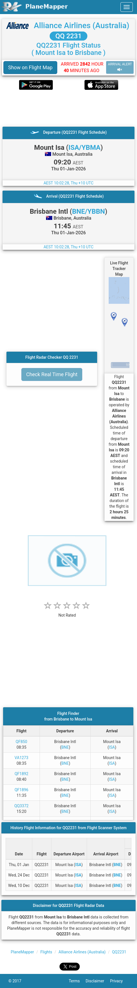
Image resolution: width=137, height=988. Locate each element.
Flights (46, 952)
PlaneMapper (22, 952)
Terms (77, 981)
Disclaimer (98, 981)
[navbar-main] (126, 7)
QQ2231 (119, 952)
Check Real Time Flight (51, 374)
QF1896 (21, 790)
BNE (65, 747)
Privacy (119, 981)
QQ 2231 (68, 36)
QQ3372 (21, 806)
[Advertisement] (68, 108)
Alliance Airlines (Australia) (81, 25)
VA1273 (21, 757)
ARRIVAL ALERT (120, 67)
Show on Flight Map (30, 67)
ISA (112, 747)
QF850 (21, 741)
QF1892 (21, 773)
